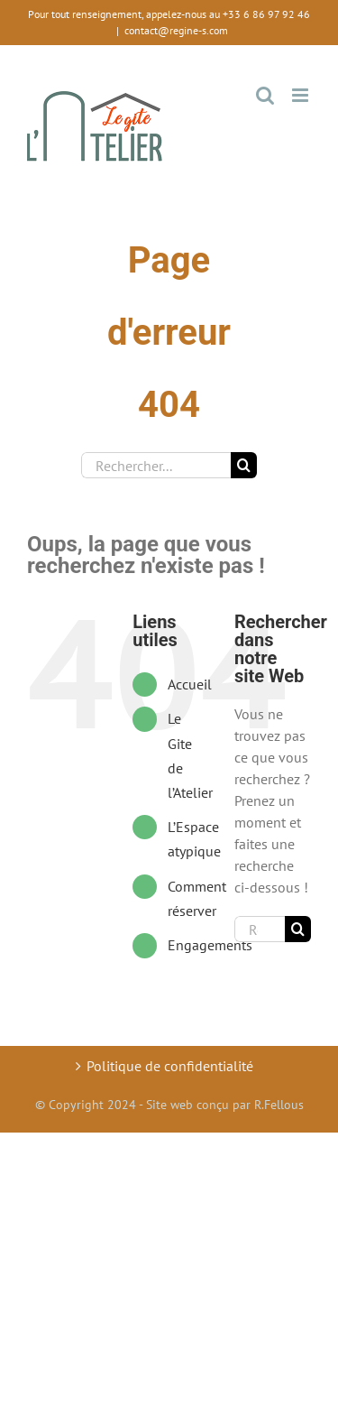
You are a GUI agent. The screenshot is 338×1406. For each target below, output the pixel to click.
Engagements (210, 945)
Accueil (190, 684)
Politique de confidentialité (170, 1066)
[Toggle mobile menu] (301, 95)
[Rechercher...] (156, 465)
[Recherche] (244, 465)
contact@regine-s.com (176, 30)
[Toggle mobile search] (265, 95)
